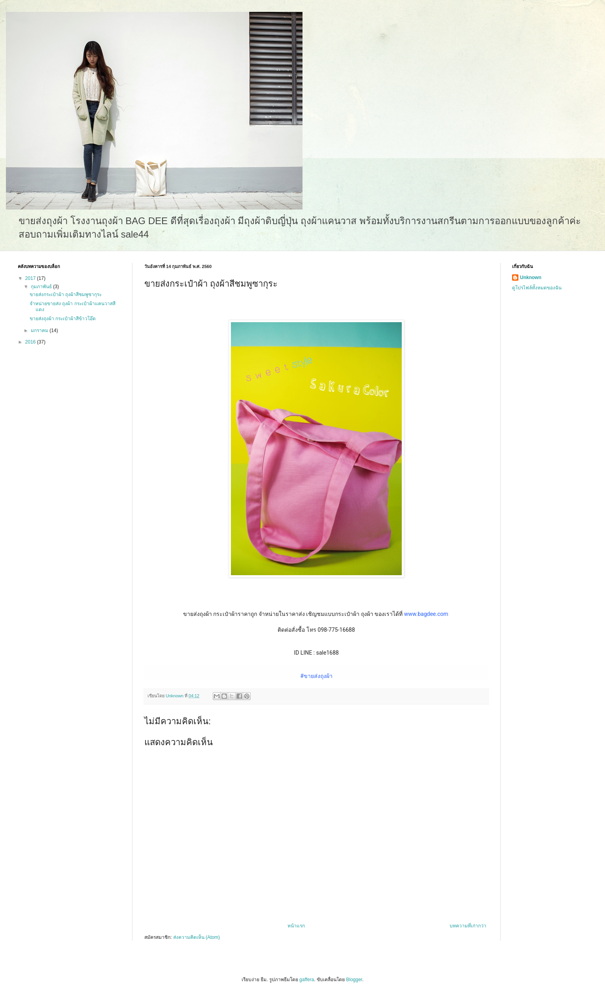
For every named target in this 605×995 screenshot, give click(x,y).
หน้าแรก (296, 926)
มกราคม (40, 330)
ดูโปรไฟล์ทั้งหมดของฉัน (537, 288)
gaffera (306, 979)
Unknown (530, 277)
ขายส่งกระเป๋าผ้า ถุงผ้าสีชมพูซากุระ (66, 294)
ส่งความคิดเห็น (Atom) (196, 937)
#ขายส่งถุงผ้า (316, 676)
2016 (31, 342)
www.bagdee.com (426, 614)
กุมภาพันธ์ (42, 286)
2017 (31, 278)
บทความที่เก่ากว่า (468, 926)
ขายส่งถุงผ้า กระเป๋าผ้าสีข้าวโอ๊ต (63, 318)
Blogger (354, 979)
